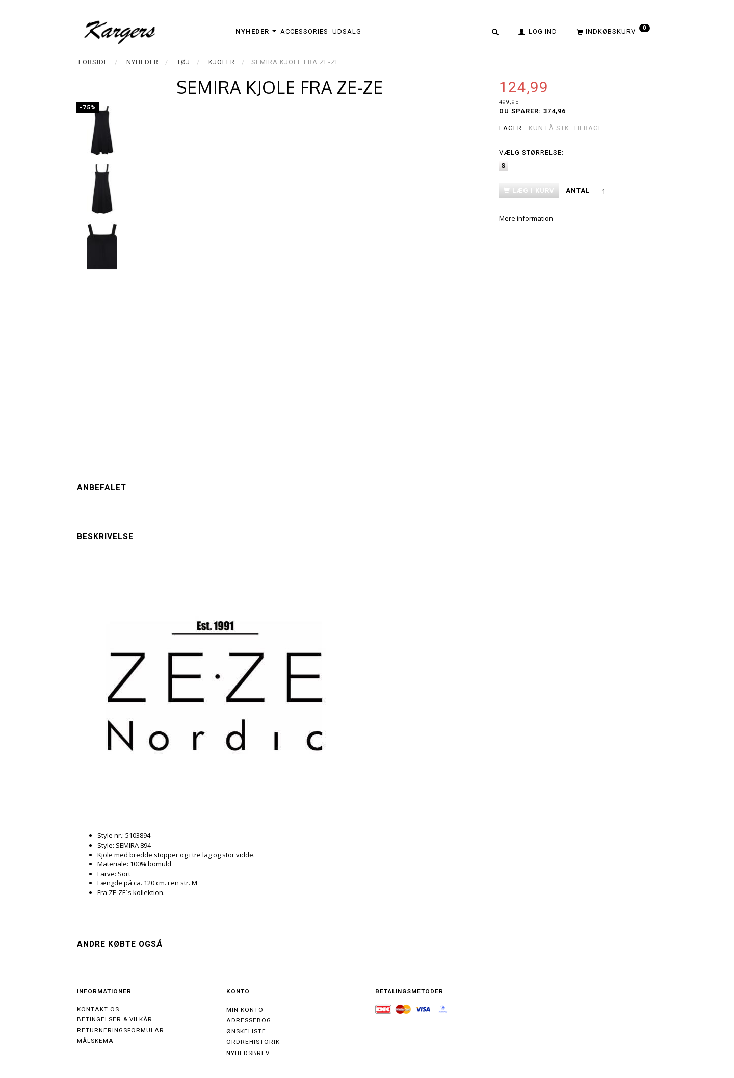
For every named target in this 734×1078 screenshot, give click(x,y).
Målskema (95, 1040)
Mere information (526, 218)
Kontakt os (98, 1009)
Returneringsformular (120, 1030)
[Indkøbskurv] (612, 31)
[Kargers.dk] (120, 31)
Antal (579, 190)
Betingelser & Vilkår (114, 1019)
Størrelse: (531, 152)
